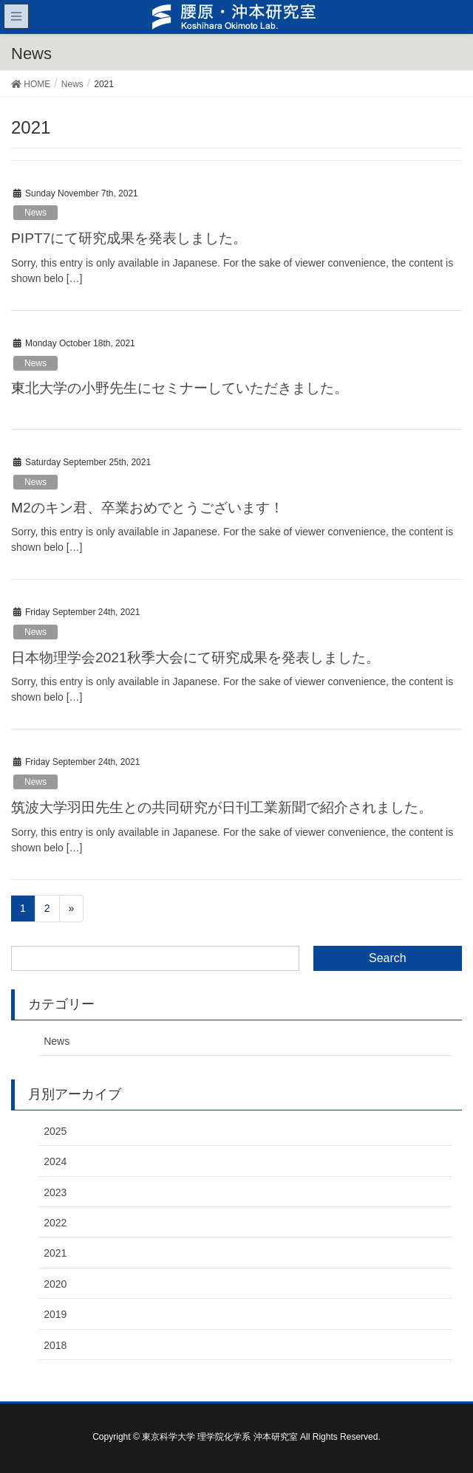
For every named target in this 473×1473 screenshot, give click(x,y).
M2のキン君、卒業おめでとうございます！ (147, 507)
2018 (55, 1345)
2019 (55, 1314)
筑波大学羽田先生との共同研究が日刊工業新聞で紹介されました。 (221, 807)
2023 (55, 1192)
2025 (55, 1131)
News (35, 212)
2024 (55, 1161)
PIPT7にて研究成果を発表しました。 (129, 238)
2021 (55, 1253)
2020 (55, 1284)
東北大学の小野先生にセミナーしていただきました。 (179, 388)
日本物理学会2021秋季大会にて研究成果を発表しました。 (195, 657)
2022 (55, 1223)
